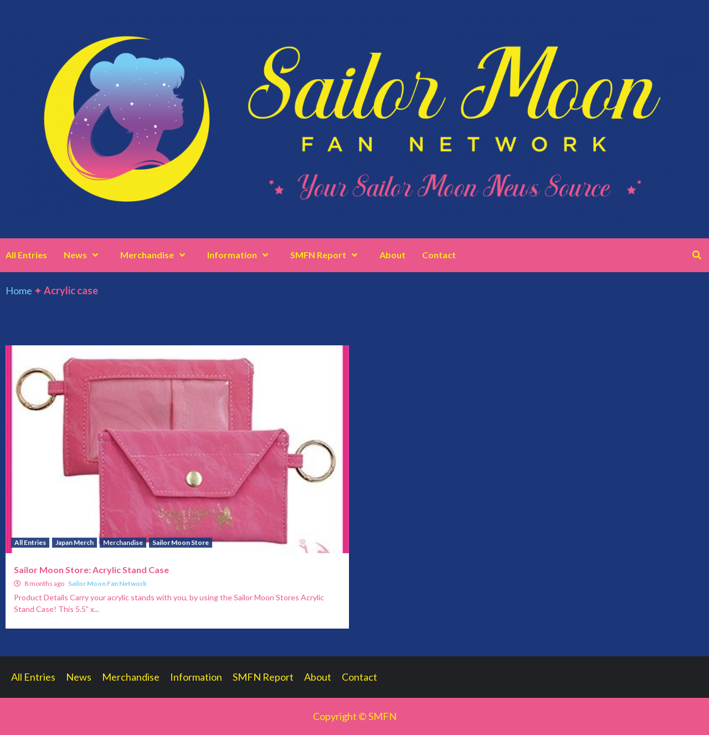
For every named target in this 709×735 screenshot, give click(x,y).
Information (240, 254)
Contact (439, 254)
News (84, 254)
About (392, 254)
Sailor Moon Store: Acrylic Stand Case (91, 569)
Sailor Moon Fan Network (107, 583)
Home (19, 290)
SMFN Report (326, 254)
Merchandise (155, 254)
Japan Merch (74, 542)
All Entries (26, 254)
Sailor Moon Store (180, 542)
